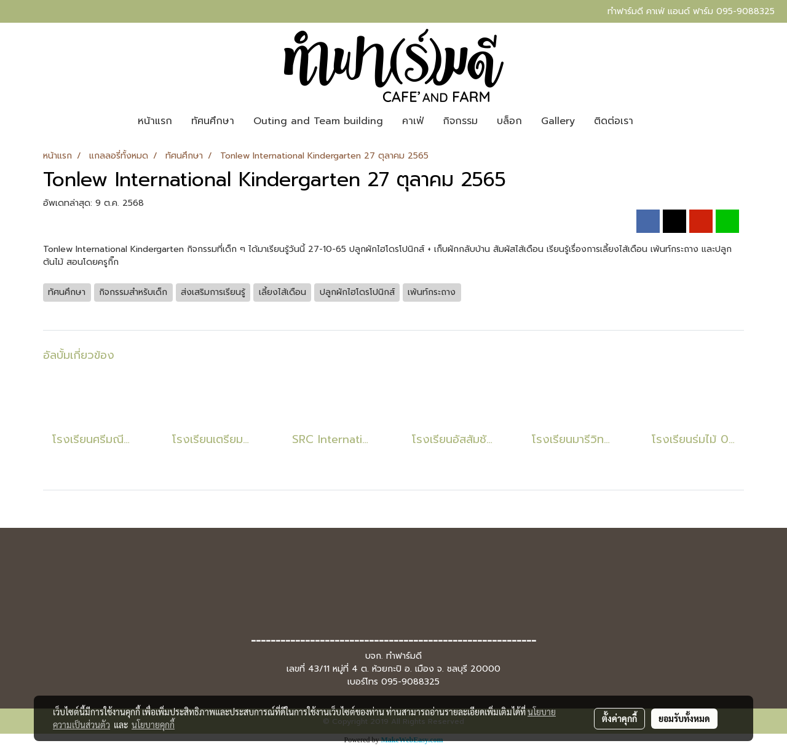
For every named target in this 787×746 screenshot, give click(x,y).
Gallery (558, 121)
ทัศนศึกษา (212, 121)
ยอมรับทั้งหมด (684, 718)
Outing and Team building (318, 121)
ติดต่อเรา (613, 121)
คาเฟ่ (413, 121)
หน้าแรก (155, 121)
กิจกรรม (460, 121)
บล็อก (509, 121)
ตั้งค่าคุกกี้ (619, 718)
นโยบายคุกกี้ (153, 724)
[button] (653, 121)
